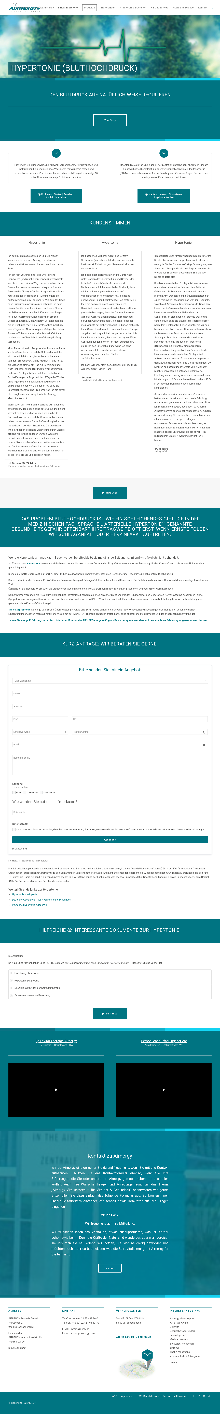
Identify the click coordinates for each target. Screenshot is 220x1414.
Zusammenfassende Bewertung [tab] (30, 995)
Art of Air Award (179, 1322)
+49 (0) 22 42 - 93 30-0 (85, 1318)
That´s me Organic (180, 1351)
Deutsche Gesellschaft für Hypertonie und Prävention (41, 899)
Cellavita (174, 1326)
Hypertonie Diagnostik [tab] (24, 980)
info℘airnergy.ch (80, 1329)
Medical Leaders (179, 1339)
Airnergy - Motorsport (182, 1318)
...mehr (173, 1362)
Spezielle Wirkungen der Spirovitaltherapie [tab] (35, 987)
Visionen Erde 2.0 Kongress (185, 1356)
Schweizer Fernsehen (182, 1343)
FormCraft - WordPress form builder (28, 861)
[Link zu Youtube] (204, 1396)
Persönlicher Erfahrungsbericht (164, 1041)
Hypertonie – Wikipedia (24, 894)
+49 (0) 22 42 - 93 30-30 (85, 1322)
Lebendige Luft (178, 1335)
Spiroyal (174, 1347)
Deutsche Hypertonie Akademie (29, 904)
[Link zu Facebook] (193, 1396)
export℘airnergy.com (83, 1333)
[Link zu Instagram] (198, 1396)
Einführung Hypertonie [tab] (24, 973)
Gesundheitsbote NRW (182, 1331)
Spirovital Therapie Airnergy (56, 1041)
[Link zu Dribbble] (209, 1396)
